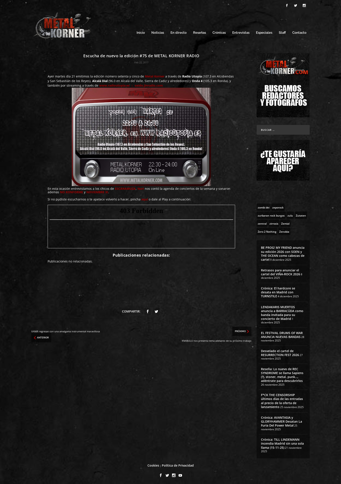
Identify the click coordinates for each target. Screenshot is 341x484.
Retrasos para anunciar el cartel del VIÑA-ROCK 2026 (280, 271)
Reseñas (199, 32)
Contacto (299, 32)
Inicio (141, 32)
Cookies (153, 465)
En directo (178, 32)
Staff (282, 32)
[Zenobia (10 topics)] (284, 230)
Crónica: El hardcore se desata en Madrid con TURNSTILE (278, 291)
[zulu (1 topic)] (290, 214)
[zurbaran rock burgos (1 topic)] (271, 214)
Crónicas (219, 32)
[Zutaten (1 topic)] (301, 214)
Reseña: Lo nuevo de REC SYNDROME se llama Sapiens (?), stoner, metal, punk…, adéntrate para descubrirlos (282, 374)
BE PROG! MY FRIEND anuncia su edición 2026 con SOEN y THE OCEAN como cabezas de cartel (282, 253)
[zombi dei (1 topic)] (264, 206)
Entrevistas (240, 32)
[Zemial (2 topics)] (285, 222)
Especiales (264, 32)
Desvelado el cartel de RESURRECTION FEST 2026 (280, 352)
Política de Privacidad (178, 465)
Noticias (157, 32)
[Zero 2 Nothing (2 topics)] (267, 230)
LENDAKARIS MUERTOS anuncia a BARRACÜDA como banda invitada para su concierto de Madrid (282, 312)
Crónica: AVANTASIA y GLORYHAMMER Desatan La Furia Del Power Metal (281, 421)
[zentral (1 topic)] (262, 222)
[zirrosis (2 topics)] (273, 222)
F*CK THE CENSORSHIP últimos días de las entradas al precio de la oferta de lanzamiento (282, 400)
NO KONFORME (71, 191)
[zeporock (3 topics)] (278, 206)
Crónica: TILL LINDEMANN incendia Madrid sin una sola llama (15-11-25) (282, 443)
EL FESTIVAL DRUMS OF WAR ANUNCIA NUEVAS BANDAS (282, 334)
